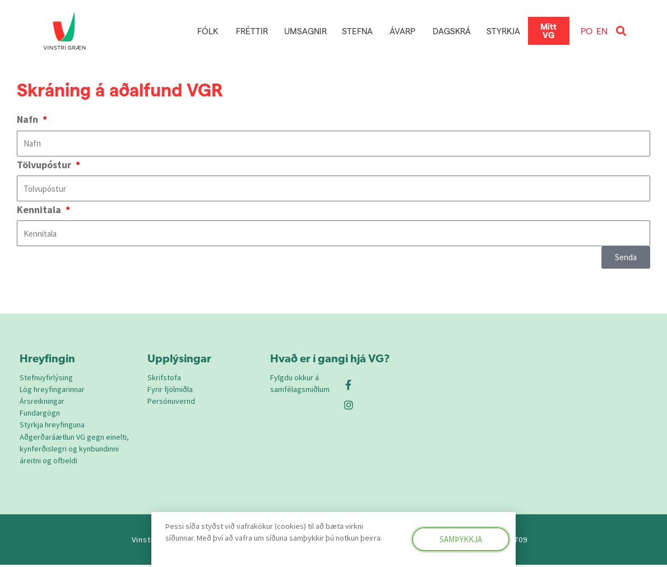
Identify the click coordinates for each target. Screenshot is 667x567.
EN (602, 30)
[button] (621, 31)
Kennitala (40, 209)
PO (586, 30)
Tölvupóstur (45, 164)
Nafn (28, 119)
